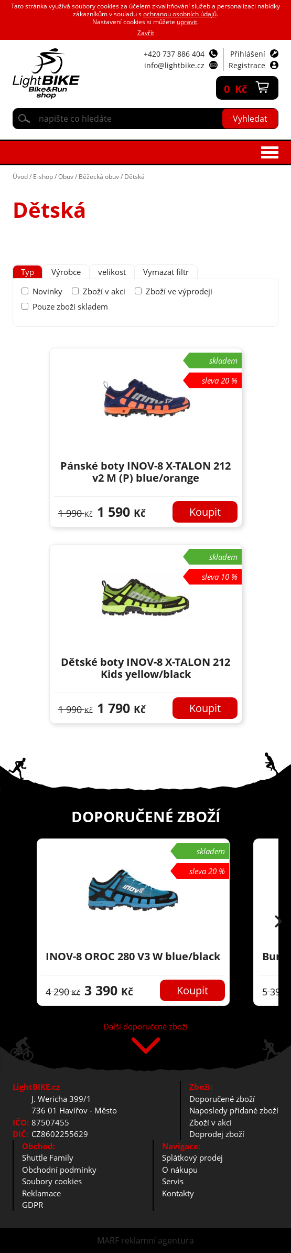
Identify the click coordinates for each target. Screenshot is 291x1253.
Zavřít (145, 32)
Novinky (47, 291)
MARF (108, 1240)
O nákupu (180, 1169)
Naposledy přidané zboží (233, 1110)
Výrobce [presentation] (66, 272)
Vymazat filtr (166, 272)
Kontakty (178, 1193)
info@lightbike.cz (174, 65)
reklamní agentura (157, 1240)
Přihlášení (247, 54)
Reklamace (41, 1193)
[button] (278, 922)
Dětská (134, 176)
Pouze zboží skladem (70, 306)
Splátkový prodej (192, 1157)
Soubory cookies (52, 1181)
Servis (173, 1181)
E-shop (43, 176)
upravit (187, 21)
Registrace (247, 65)
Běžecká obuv (99, 176)
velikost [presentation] (112, 272)
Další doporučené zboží (145, 1027)
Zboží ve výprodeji (179, 291)
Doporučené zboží (222, 1098)
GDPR (32, 1204)
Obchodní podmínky (59, 1169)
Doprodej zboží (216, 1134)
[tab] (27, 272)
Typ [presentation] (27, 272)
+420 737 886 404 (174, 54)
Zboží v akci (104, 291)
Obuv (65, 176)
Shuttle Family (47, 1157)
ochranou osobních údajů (180, 13)
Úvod (20, 176)
